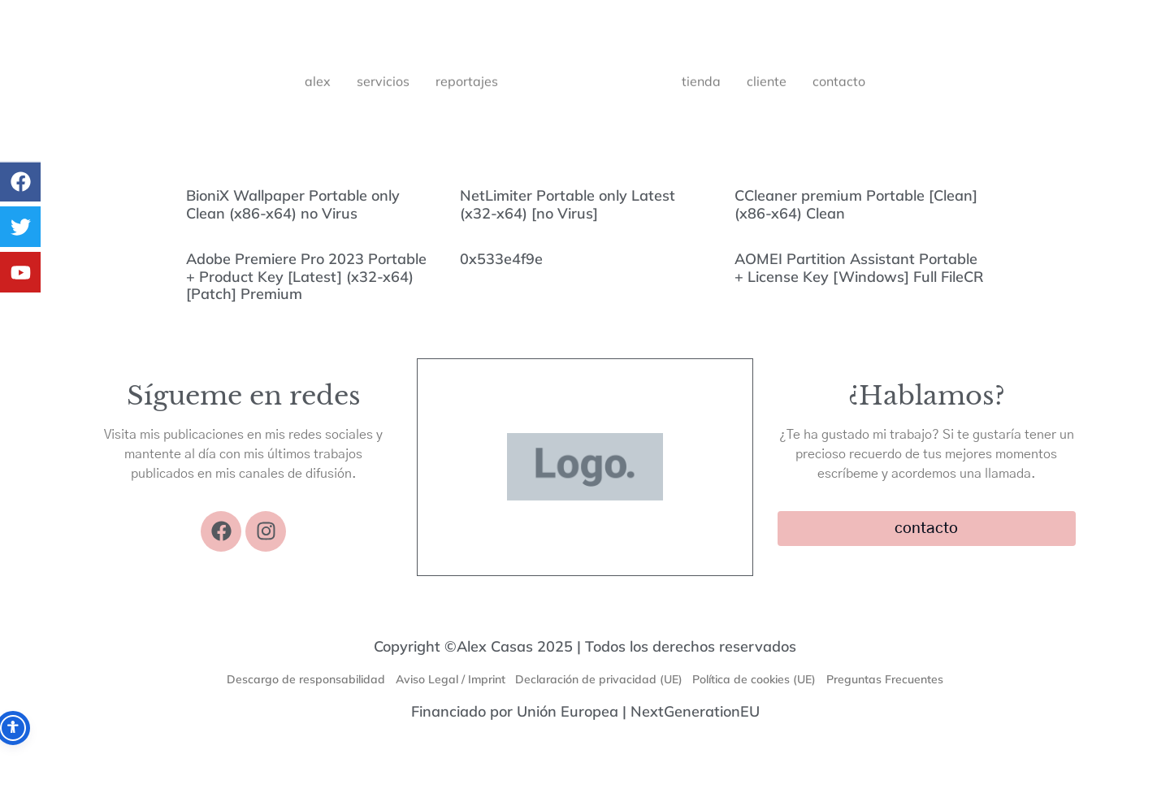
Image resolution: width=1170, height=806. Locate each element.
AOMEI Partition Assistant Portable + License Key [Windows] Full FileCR (859, 267)
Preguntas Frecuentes (897, 682)
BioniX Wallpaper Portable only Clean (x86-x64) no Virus (293, 204)
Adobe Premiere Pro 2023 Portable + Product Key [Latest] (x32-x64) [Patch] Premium (306, 276)
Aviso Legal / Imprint (444, 682)
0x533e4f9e (501, 258)
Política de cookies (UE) (760, 682)
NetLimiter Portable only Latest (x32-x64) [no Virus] (567, 204)
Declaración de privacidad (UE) (598, 682)
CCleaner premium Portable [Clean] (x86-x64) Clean (855, 204)
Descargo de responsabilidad (293, 682)
